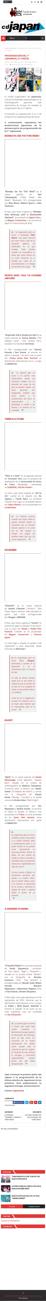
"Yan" (18, 980)
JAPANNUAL (28, 65)
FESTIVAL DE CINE (18, 65)
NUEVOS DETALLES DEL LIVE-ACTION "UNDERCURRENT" (25, 1197)
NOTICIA (13, 48)
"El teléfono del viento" (22, 791)
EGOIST (9, 720)
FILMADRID (11, 487)
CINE (12, 62)
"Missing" (15, 797)
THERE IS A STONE (14, 419)
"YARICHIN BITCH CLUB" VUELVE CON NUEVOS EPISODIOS (26, 1177)
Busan (24, 629)
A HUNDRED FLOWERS (16, 909)
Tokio (21, 814)
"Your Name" (13, 971)
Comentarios (34, 1207)
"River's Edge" (32, 800)
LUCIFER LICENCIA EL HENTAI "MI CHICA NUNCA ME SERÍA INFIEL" (26, 1187)
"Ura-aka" (25, 797)
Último (12, 1207)
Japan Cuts (34, 217)
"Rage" (23, 971)
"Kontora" (31, 608)
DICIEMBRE (11, 550)
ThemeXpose (23, 1298)
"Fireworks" (34, 971)
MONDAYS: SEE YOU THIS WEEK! (22, 136)
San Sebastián (14, 1014)
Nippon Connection (16, 220)
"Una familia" (30, 980)
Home (7, 48)
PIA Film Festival (24, 487)
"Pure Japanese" (25, 780)
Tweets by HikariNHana (10, 1221)
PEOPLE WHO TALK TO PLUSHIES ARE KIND (23, 277)
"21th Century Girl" (31, 341)
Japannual (18, 1090)
